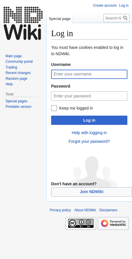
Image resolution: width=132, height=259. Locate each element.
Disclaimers (108, 210)
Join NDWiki (91, 191)
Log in (89, 120)
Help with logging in (89, 132)
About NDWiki (85, 210)
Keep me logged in (76, 108)
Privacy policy (60, 210)
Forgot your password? (89, 141)
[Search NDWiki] (116, 18)
